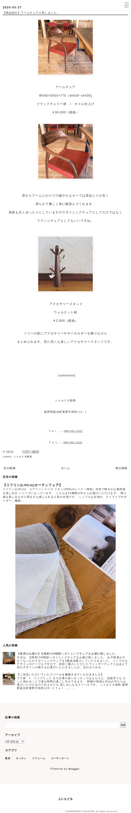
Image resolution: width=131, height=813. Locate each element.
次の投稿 (10, 468)
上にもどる (65, 798)
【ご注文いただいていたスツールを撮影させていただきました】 (60, 674)
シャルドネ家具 (22, 456)
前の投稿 (121, 468)
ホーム (65, 468)
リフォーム (38, 758)
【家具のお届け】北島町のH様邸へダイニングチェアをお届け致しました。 (67, 653)
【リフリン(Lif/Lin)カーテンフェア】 (33, 485)
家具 (7, 758)
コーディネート (60, 758)
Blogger (74, 769)
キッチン (21, 758)
